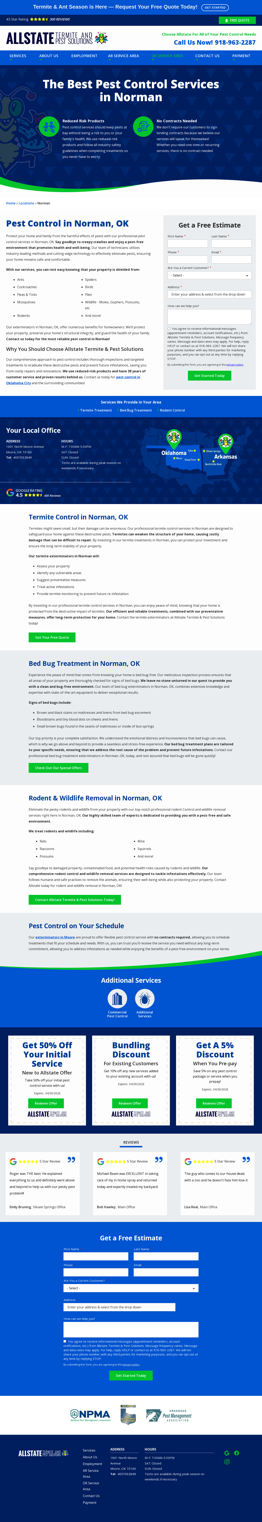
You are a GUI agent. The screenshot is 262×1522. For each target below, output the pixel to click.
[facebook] (236, 1452)
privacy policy (235, 364)
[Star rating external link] (68, 19)
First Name (175, 236)
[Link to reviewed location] (43, 1161)
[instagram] (227, 1461)
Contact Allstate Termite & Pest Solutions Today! (74, 900)
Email (215, 252)
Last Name (219, 236)
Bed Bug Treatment (136, 410)
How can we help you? (183, 306)
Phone (172, 252)
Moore (11, 452)
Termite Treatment (96, 410)
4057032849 (22, 457)
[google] (226, 1452)
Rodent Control (172, 410)
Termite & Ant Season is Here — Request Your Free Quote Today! (131, 7)
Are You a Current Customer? (188, 268)
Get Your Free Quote (52, 637)
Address (174, 287)
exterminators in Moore (55, 937)
